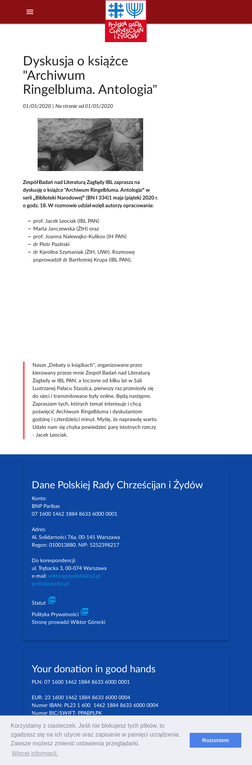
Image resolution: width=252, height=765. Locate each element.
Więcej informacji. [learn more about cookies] (35, 753)
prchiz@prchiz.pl (50, 584)
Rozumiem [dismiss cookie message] (215, 740)
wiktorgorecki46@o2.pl (74, 576)
